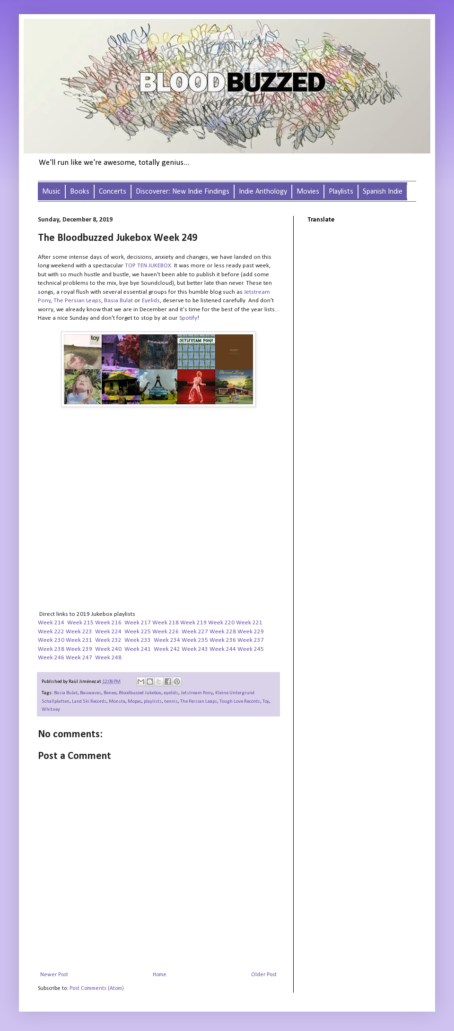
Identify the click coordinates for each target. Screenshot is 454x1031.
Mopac (134, 701)
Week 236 (223, 640)
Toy (265, 701)
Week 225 (137, 632)
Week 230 (51, 640)
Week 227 (195, 632)
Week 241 (137, 649)
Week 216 (108, 623)
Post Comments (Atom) (97, 988)
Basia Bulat (66, 693)
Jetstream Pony (197, 693)
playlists (153, 701)
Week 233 (137, 640)
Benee (110, 693)
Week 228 (223, 632)
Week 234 (167, 640)
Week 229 (250, 632)
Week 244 (223, 649)
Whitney (51, 709)
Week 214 (51, 623)
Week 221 (249, 623)
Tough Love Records (239, 701)
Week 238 (51, 649)
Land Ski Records (89, 701)
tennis (171, 701)
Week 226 (165, 632)
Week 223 (79, 632)
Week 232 (108, 640)
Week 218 (165, 623)
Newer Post (54, 975)
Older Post (264, 975)
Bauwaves (90, 693)
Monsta (117, 701)
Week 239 (79, 649)
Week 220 (221, 623)
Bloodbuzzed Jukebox (140, 693)
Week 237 (250, 640)
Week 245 (250, 649)
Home (159, 975)
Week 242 (167, 649)
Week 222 (51, 632)
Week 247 (79, 658)
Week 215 (80, 623)
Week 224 (108, 632)
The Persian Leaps (198, 701)
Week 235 (195, 640)
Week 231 (79, 640)
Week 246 (51, 658)
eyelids (171, 693)
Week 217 (137, 623)
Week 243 (195, 649)
